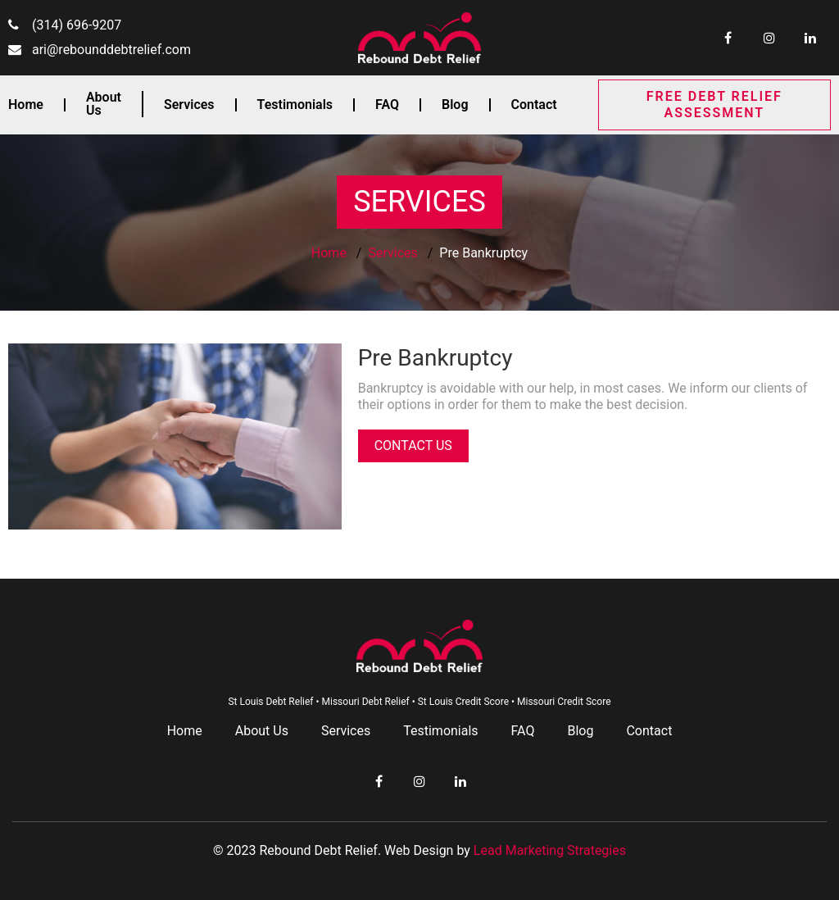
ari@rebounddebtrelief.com (111, 49)
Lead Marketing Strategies (550, 850)
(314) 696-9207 (76, 25)
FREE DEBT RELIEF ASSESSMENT (714, 104)
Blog (455, 104)
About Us (103, 104)
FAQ (387, 104)
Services (189, 104)
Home (25, 104)
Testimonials (295, 104)
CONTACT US (413, 445)
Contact (534, 104)
